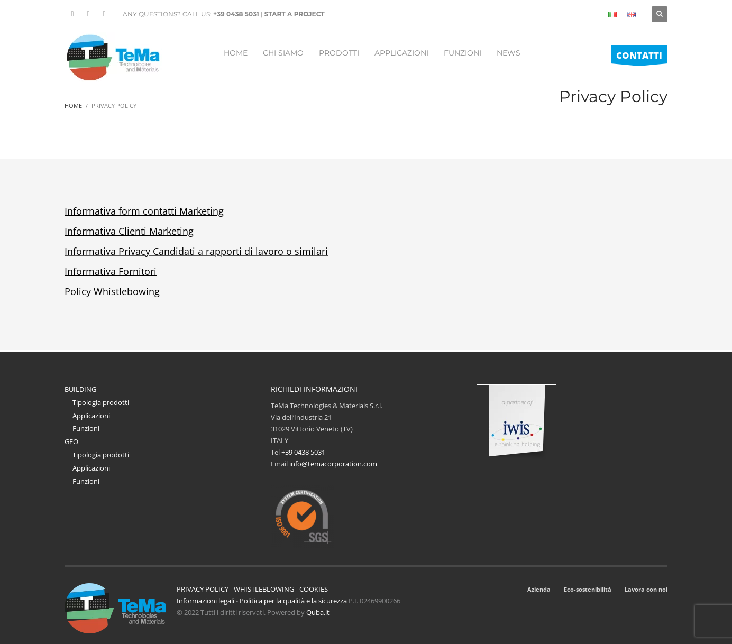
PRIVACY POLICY (202, 589)
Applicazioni (91, 415)
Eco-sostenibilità (587, 589)
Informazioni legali (205, 600)
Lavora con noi (646, 589)
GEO (71, 441)
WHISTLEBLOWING (264, 589)
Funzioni (85, 428)
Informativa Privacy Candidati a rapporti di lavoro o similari (196, 251)
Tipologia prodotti (100, 402)
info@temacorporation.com (333, 463)
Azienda (539, 589)
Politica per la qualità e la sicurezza (294, 600)
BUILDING (80, 389)
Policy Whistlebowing (112, 291)
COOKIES (313, 589)
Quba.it (318, 612)
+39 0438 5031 (236, 14)
